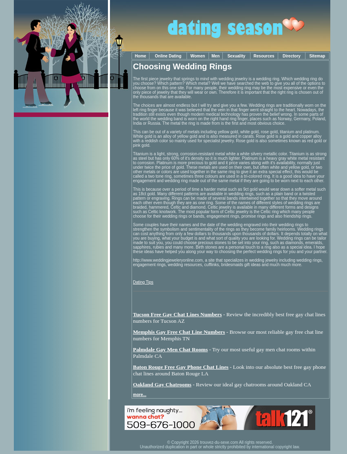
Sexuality (236, 56)
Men (215, 56)
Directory (292, 56)
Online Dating (168, 56)
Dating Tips (143, 282)
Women (197, 56)
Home (140, 56)
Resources (264, 56)
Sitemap (317, 56)
